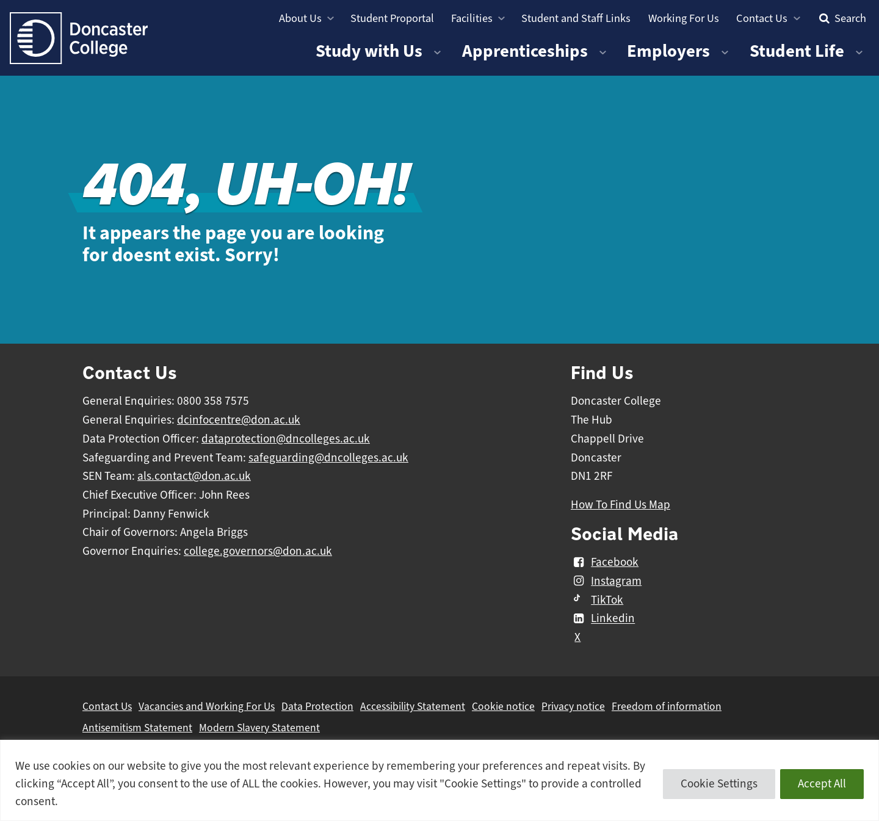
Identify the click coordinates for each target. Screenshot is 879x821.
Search (841, 18)
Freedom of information (667, 706)
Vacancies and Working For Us (207, 706)
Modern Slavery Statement (259, 727)
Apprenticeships (525, 51)
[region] (439, 780)
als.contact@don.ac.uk (194, 476)
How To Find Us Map (620, 504)
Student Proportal (392, 18)
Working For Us (683, 18)
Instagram (606, 581)
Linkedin (603, 619)
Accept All (822, 783)
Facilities (472, 18)
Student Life (797, 51)
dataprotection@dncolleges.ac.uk (285, 439)
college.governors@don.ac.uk (258, 551)
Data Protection (317, 706)
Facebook (604, 562)
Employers (668, 51)
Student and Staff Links (576, 18)
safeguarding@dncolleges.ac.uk (328, 457)
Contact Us (761, 18)
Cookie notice (503, 706)
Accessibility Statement (412, 706)
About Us (300, 18)
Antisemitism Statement (137, 727)
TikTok (597, 600)
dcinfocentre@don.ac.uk (238, 420)
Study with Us (369, 51)
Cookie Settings (719, 783)
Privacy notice (573, 706)
